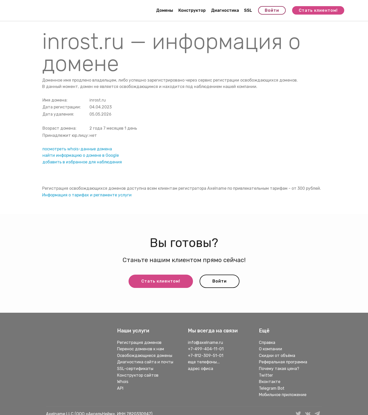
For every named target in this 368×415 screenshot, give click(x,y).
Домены (164, 10)
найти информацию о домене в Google (80, 155)
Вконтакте (269, 381)
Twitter (266, 375)
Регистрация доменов (139, 342)
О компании (270, 348)
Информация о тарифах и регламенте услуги (87, 195)
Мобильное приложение (282, 394)
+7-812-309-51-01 (205, 355)
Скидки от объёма (277, 355)
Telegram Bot (271, 388)
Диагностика (225, 10)
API (120, 388)
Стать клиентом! (318, 10)
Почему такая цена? (279, 368)
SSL (248, 10)
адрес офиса (200, 368)
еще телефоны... (204, 362)
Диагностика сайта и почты (145, 362)
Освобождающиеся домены (144, 355)
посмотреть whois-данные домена (77, 149)
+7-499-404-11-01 (206, 348)
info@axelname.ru (205, 342)
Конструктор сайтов (137, 375)
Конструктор (192, 10)
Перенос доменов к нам (140, 348)
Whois (122, 381)
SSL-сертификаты (135, 368)
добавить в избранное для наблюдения (82, 162)
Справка (267, 342)
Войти (272, 10)
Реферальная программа (283, 362)
